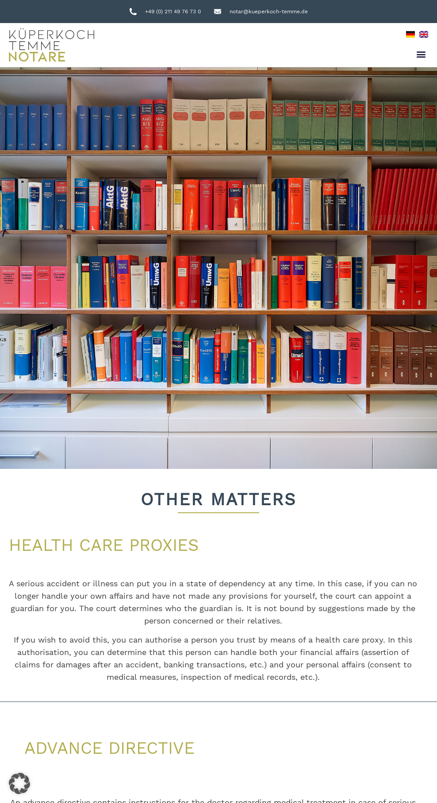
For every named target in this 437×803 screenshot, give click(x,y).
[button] (421, 54)
